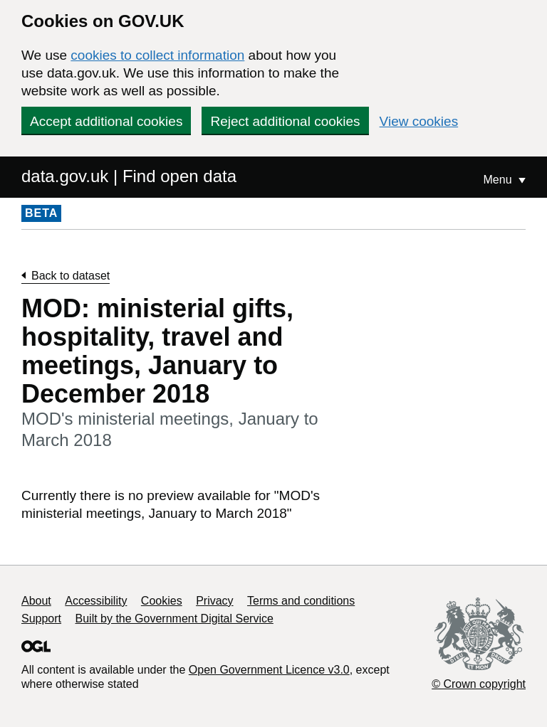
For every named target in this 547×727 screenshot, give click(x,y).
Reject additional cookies (285, 121)
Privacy (214, 601)
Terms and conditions (301, 601)
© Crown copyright (479, 684)
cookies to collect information (157, 55)
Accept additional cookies (106, 121)
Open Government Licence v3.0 (269, 670)
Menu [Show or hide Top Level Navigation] (499, 180)
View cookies (419, 121)
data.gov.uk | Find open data (128, 176)
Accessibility (96, 601)
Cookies (161, 601)
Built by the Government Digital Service (174, 618)
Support (41, 618)
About (36, 601)
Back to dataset (70, 276)
